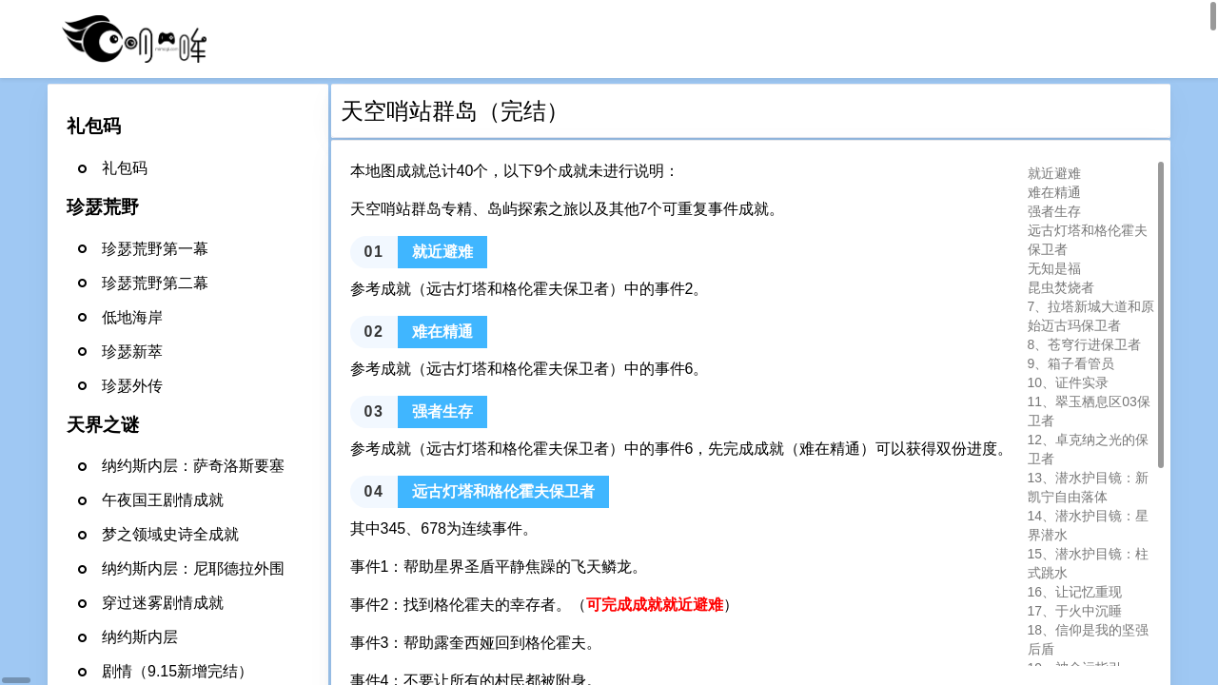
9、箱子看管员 (1071, 363)
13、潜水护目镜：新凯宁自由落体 (1088, 487)
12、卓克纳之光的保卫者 (1088, 449)
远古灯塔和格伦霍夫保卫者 (1088, 240)
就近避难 (1054, 173)
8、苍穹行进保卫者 (1085, 344)
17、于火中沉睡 (1075, 610)
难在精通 (1054, 192)
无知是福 (1054, 268)
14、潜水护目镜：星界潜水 (1088, 525)
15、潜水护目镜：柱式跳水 (1088, 563)
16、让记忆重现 (1075, 591)
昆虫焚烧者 (1061, 287)
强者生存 (1054, 211)
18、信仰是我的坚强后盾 (1088, 639)
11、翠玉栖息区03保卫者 (1089, 411)
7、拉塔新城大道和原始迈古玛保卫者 (1091, 316)
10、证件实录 (1069, 382)
